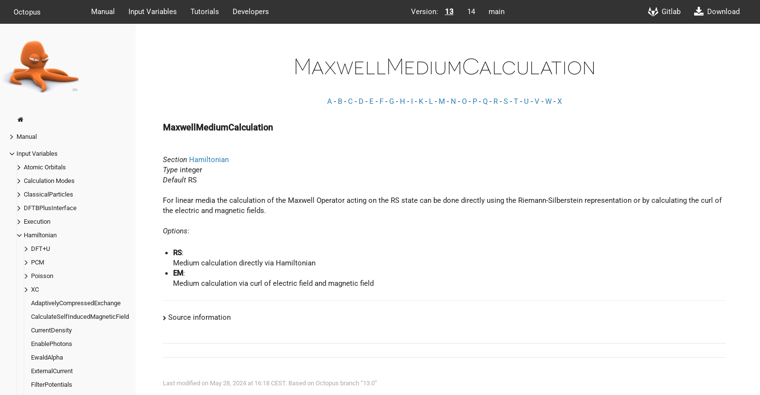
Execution (37, 221)
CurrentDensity (51, 330)
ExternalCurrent (52, 371)
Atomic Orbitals (45, 167)
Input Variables (152, 11)
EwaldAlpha (47, 357)
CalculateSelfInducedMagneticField (80, 316)
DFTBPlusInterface (50, 208)
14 (471, 11)
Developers (251, 11)
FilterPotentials (51, 384)
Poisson (42, 276)
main (497, 11)
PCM (37, 262)
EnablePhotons (51, 343)
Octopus (27, 11)
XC (35, 289)
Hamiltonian (40, 235)
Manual (103, 11)
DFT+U (40, 248)
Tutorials (204, 11)
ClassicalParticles (48, 194)
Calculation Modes (49, 180)
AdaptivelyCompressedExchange (76, 303)
